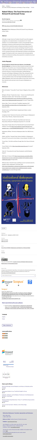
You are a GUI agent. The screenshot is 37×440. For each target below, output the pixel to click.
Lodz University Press (12, 421)
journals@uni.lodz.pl (15, 427)
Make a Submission (7, 325)
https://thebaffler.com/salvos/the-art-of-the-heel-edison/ (14, 105)
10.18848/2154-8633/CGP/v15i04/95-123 (11, 298)
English (3, 316)
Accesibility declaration (8, 436)
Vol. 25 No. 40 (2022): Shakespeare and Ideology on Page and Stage (15, 7)
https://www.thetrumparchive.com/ (20, 146)
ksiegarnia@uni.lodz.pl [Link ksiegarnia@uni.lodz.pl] (7, 433)
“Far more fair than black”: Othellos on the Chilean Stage (14, 404)
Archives (8, 6)
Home (3, 6)
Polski (3, 318)
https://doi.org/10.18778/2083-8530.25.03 (13, 25)
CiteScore (11, 362)
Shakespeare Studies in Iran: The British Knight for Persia (14, 391)
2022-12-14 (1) (4, 241)
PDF (4, 228)
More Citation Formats (7, 275)
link (6, 431)
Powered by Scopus (10, 366)
